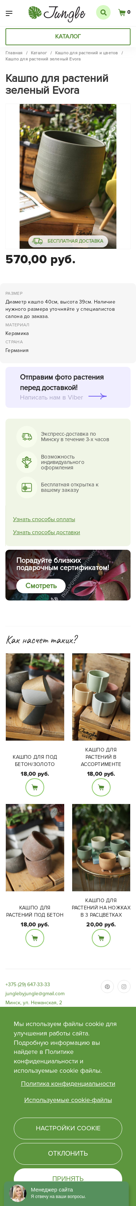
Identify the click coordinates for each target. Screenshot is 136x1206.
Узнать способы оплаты (44, 519)
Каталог (68, 36)
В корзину (34, 787)
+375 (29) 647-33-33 (27, 984)
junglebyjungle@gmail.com (35, 994)
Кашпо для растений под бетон (34, 911)
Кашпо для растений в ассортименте (101, 757)
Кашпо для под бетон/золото (35, 760)
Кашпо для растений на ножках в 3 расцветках (101, 907)
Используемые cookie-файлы (68, 1100)
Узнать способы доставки (46, 532)
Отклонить (68, 1153)
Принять (68, 1178)
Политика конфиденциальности (68, 1084)
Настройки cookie (68, 1128)
